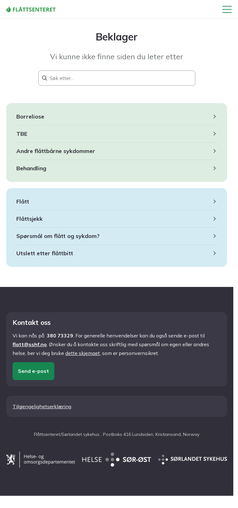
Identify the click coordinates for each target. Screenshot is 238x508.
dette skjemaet (82, 353)
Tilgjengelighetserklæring (42, 406)
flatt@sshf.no (30, 344)
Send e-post (33, 371)
